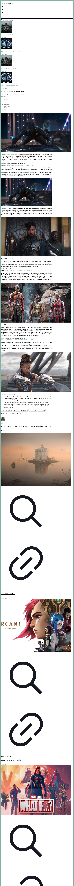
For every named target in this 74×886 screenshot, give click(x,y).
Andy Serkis (7, 104)
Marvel (5, 107)
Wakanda (6, 110)
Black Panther (7, 106)
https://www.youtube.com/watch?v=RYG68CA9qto (20, 339)
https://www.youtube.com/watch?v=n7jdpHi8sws (19, 270)
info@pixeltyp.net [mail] (8, 3)
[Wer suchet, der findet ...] (8, 20)
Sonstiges (6, 99)
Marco (12, 94)
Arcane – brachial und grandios (11, 760)
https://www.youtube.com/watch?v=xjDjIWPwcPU (20, 165)
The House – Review (8, 594)
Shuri (5, 109)
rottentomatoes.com (12, 154)
